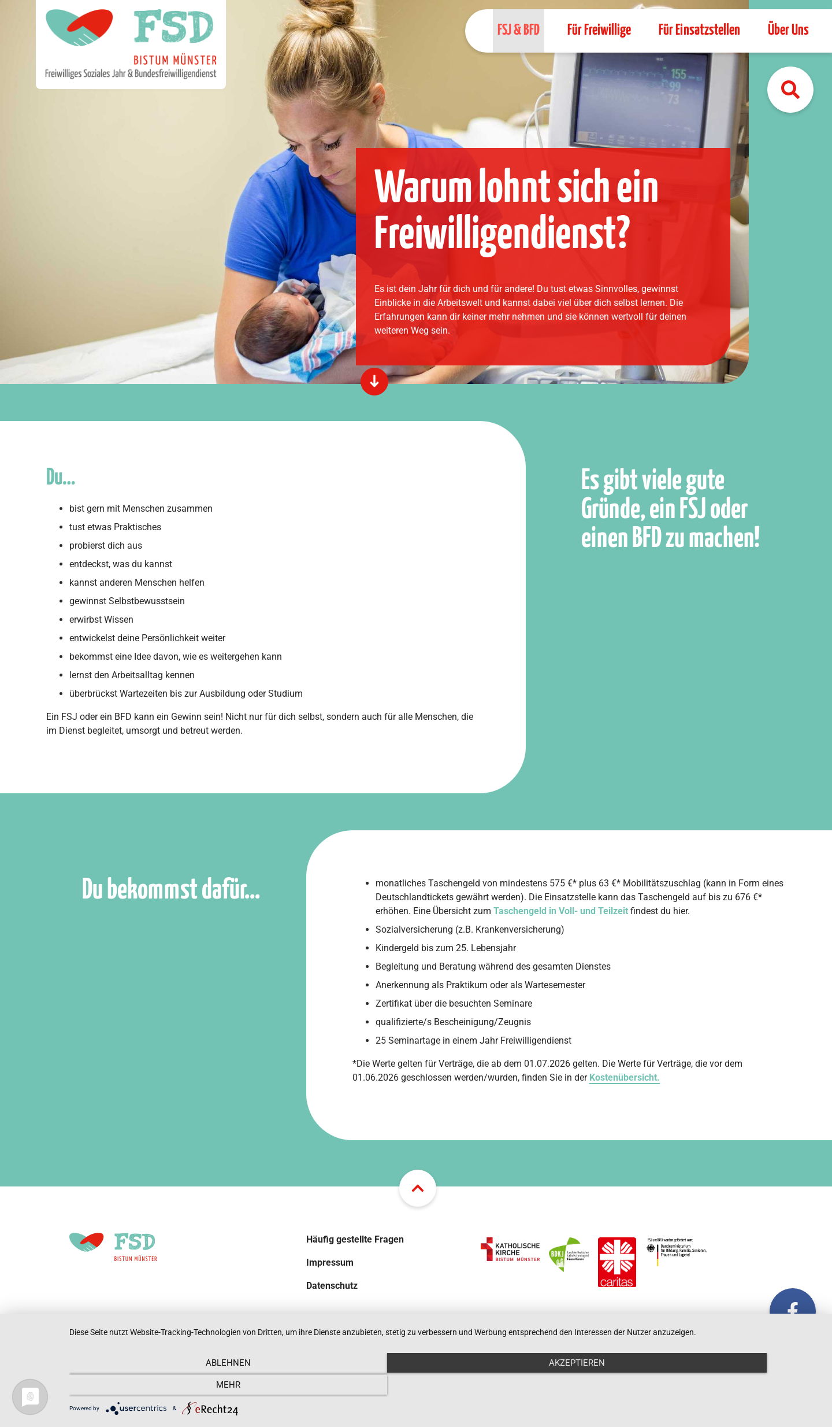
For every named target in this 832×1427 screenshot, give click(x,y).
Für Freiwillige (599, 30)
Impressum (330, 1262)
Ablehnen (182, 1386)
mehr (708, 1386)
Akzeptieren (445, 1386)
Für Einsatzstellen (699, 30)
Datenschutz (332, 1285)
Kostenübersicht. (624, 1077)
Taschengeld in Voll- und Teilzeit (560, 910)
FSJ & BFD (518, 30)
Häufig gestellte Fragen (355, 1239)
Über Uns (788, 30)
